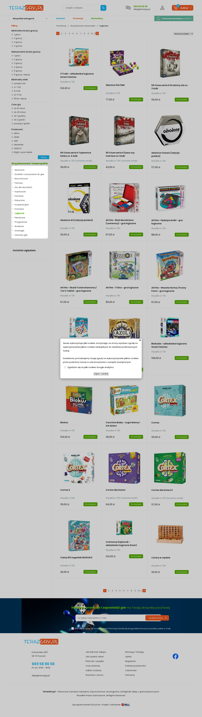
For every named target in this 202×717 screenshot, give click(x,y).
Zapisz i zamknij (101, 374)
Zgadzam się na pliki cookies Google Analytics (90, 367)
